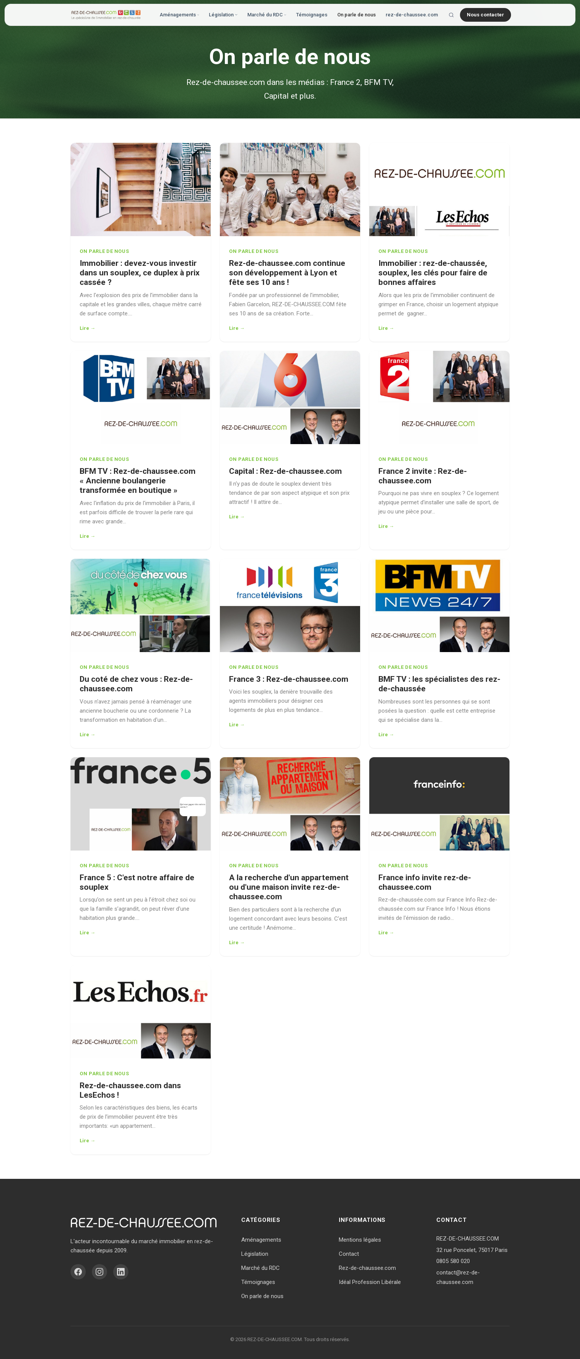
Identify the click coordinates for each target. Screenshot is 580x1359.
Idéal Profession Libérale (370, 1282)
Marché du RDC (266, 15)
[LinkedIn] (120, 1271)
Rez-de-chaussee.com (367, 1268)
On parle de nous (356, 15)
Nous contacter (485, 15)
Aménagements (179, 15)
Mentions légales (360, 1239)
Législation (223, 15)
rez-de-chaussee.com (412, 15)
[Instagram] (99, 1271)
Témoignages (311, 15)
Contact (349, 1253)
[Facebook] (78, 1271)
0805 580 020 (453, 1261)
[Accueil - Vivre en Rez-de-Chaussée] (106, 15)
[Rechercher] (451, 15)
